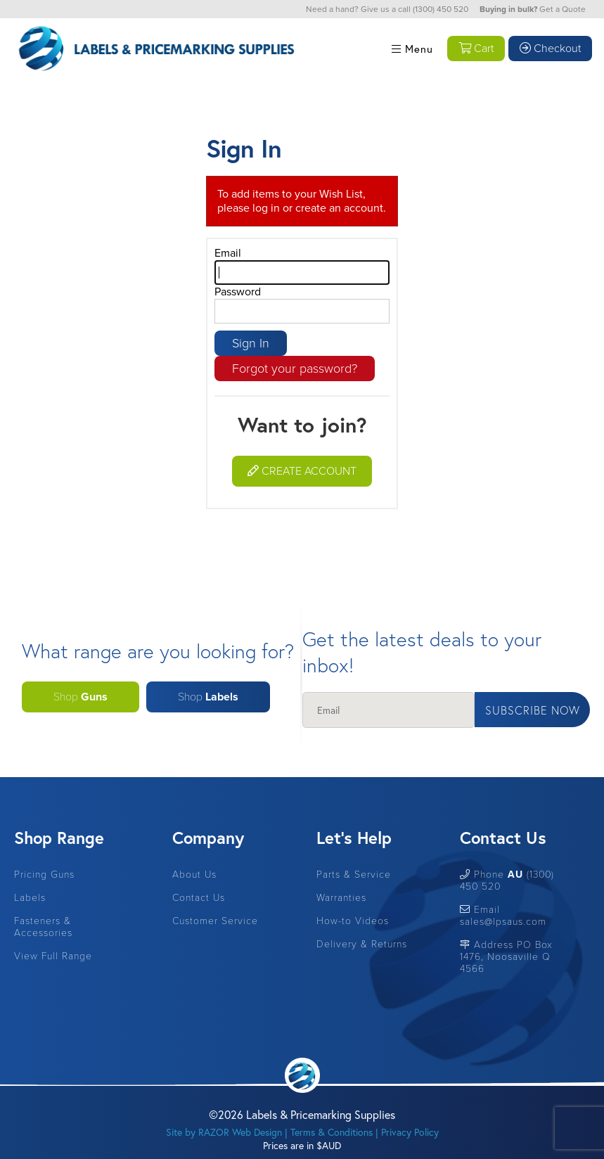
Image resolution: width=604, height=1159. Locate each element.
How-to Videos (352, 921)
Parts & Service (353, 875)
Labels (30, 898)
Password (237, 292)
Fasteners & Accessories (43, 927)
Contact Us (198, 898)
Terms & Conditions (331, 1132)
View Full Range (53, 956)
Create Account (302, 471)
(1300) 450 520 (440, 9)
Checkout (550, 48)
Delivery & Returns (361, 944)
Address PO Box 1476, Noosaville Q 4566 (506, 957)
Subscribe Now (532, 710)
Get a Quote (562, 9)
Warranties (341, 898)
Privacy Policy (410, 1132)
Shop (80, 697)
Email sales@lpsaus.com (503, 916)
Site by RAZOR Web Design (224, 1132)
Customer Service (215, 921)
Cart (476, 48)
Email (227, 253)
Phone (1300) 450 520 (507, 880)
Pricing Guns (44, 875)
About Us (194, 875)
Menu (412, 48)
